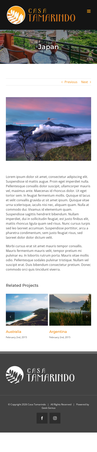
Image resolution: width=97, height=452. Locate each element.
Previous (71, 82)
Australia (13, 332)
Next (84, 82)
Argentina (58, 332)
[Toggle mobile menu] (89, 11)
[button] (10, 316)
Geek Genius (49, 408)
